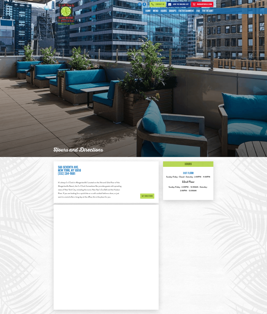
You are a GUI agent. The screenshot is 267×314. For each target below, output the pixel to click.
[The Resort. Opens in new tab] (207, 11)
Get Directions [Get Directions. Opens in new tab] (147, 196)
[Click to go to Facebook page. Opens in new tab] (144, 4)
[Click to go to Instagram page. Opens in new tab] (139, 4)
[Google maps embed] (106, 257)
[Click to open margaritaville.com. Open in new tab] (202, 4)
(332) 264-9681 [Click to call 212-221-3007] (66, 173)
